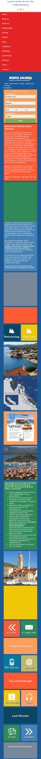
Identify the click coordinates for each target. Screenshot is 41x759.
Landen (29, 737)
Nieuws (29, 667)
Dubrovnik (28, 230)
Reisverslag (11, 337)
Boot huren (14, 84)
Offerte (7, 177)
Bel (7, 179)
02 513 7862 (29, 2)
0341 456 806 (16, 2)
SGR (11, 494)
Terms (12, 737)
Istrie (16, 230)
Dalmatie (8, 231)
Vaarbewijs (12, 702)
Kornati (16, 138)
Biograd (20, 134)
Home (6, 84)
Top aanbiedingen (20, 681)
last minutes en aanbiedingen (15, 162)
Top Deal (25, 177)
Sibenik (26, 134)
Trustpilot (7, 88)
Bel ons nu (12, 667)
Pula (23, 228)
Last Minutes (15, 177)
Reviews (33, 177)
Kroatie (21, 84)
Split (6, 230)
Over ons (29, 337)
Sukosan (8, 134)
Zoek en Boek (13, 168)
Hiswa (30, 492)
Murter (7, 136)
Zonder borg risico (25, 498)
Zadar (14, 134)
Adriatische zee (10, 140)
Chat (29, 702)
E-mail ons (29, 633)
